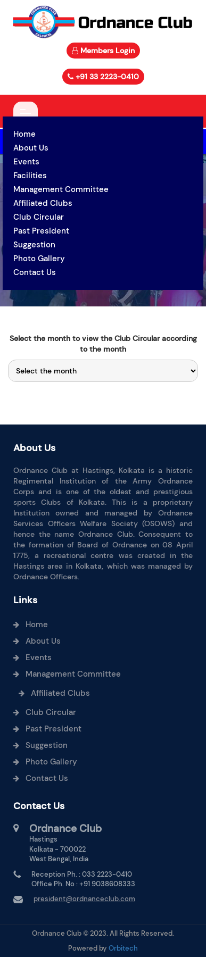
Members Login (107, 50)
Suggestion (34, 244)
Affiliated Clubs (42, 203)
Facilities (30, 175)
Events (26, 161)
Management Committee (61, 189)
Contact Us (34, 272)
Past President (41, 231)
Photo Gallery (39, 258)
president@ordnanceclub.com (84, 898)
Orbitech (123, 948)
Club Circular (38, 217)
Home (24, 134)
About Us (30, 148)
